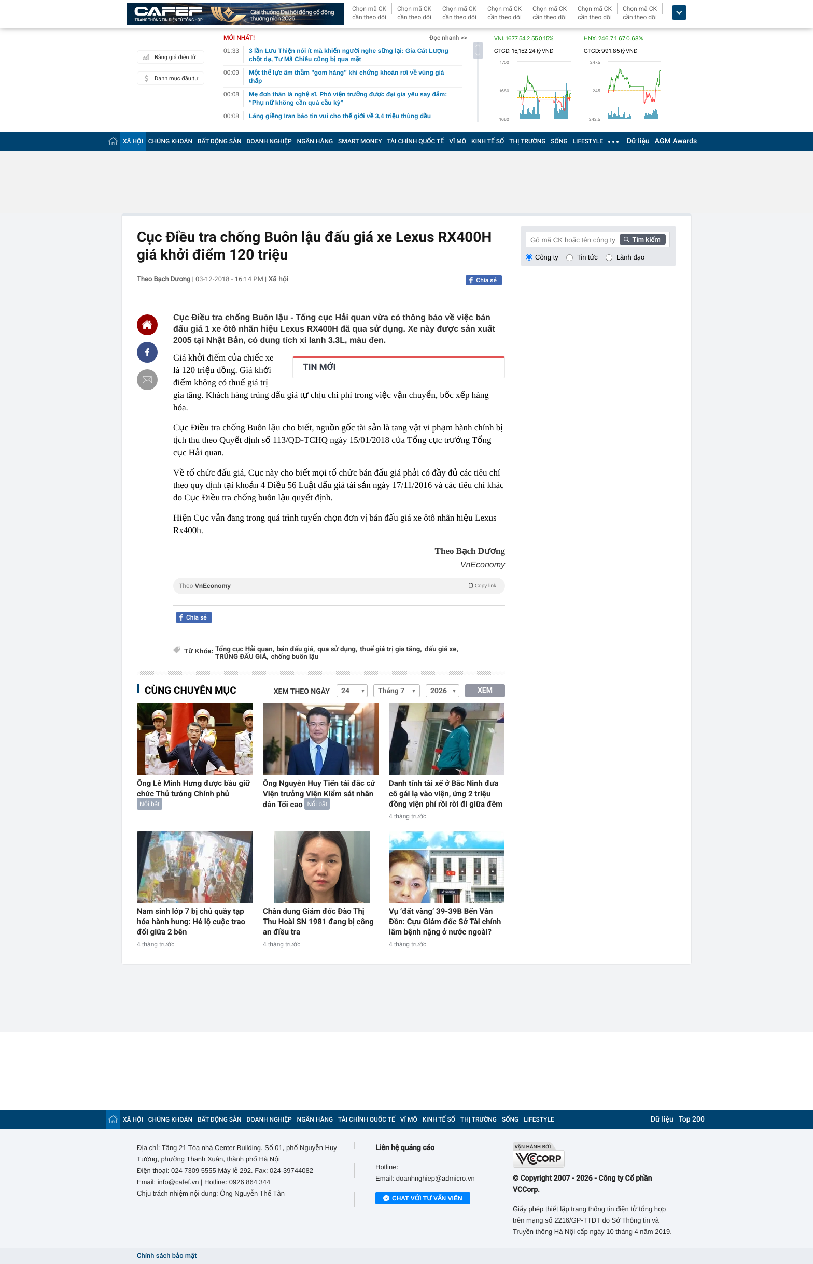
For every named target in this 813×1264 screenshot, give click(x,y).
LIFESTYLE (588, 141)
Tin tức (587, 257)
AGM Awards (676, 141)
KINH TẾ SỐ (487, 141)
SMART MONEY (360, 141)
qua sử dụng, (337, 649)
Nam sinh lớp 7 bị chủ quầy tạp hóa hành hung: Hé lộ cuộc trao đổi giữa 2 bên (191, 922)
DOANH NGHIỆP (269, 141)
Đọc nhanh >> (448, 37)
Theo (339, 585)
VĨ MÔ (457, 141)
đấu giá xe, (441, 649)
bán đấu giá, (296, 649)
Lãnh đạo (630, 257)
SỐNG (559, 141)
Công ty (546, 257)
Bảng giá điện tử (168, 57)
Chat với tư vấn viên (422, 1198)
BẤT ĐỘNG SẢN (220, 141)
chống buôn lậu (294, 657)
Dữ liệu (638, 141)
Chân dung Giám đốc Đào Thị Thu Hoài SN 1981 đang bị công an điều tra (318, 922)
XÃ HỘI (133, 141)
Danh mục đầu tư (169, 78)
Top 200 (692, 1119)
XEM (485, 690)
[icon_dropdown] (679, 12)
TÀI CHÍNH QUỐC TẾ (415, 141)
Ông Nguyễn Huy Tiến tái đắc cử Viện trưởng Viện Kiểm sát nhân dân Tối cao (319, 794)
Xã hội (278, 279)
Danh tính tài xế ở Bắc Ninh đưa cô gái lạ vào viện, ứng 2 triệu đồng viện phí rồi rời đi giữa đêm (445, 794)
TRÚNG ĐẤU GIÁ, (241, 657)
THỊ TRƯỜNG (527, 141)
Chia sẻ (486, 280)
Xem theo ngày (302, 691)
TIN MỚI (319, 367)
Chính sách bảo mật (167, 1256)
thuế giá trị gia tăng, (391, 649)
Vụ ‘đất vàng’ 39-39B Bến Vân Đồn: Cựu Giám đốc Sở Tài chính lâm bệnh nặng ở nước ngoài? (445, 922)
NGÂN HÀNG (315, 141)
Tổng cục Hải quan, (244, 649)
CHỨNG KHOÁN (170, 141)
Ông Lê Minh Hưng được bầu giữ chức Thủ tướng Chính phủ (193, 788)
